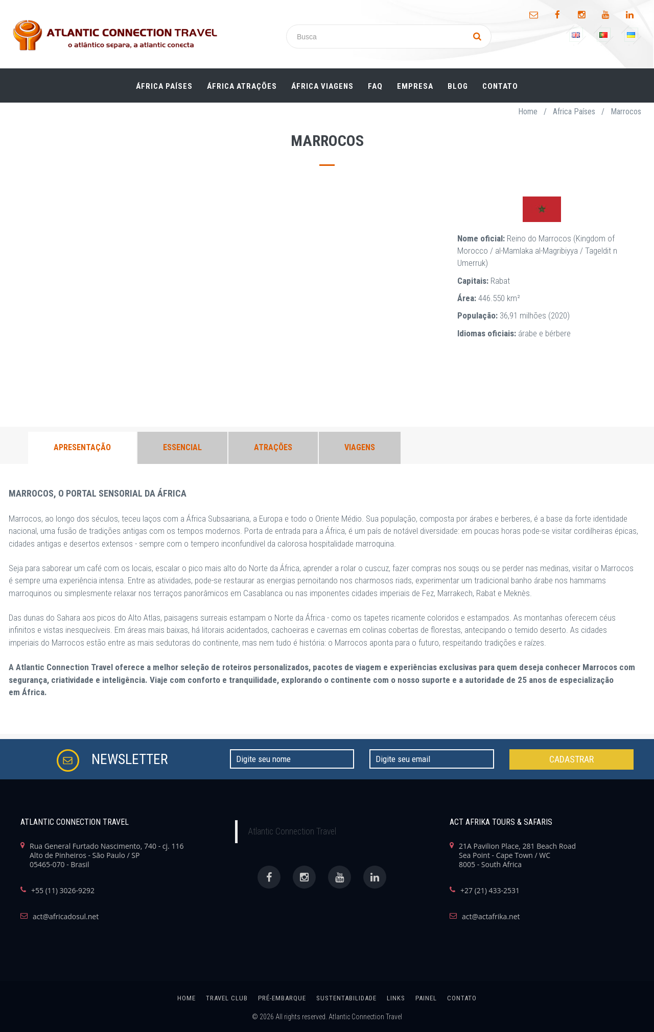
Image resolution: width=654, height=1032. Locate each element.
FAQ (375, 86)
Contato (500, 86)
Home (528, 111)
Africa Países (574, 111)
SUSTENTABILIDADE (346, 998)
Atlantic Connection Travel (292, 831)
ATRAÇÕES (273, 447)
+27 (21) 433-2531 (490, 890)
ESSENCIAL (182, 447)
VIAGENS (359, 447)
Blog (458, 86)
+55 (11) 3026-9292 (63, 890)
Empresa (415, 86)
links (396, 998)
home (186, 998)
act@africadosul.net (66, 916)
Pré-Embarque (282, 998)
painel (426, 998)
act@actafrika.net (491, 916)
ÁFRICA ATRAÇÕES (242, 86)
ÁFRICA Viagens (322, 86)
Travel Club (227, 998)
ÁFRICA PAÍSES (164, 86)
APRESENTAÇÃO (82, 447)
